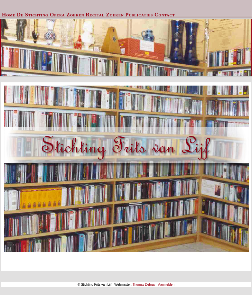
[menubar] (88, 15)
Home (8, 14)
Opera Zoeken (67, 14)
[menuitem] (8, 15)
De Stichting (33, 14)
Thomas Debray (144, 284)
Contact (164, 14)
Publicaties (139, 14)
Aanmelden (166, 284)
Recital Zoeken (105, 14)
